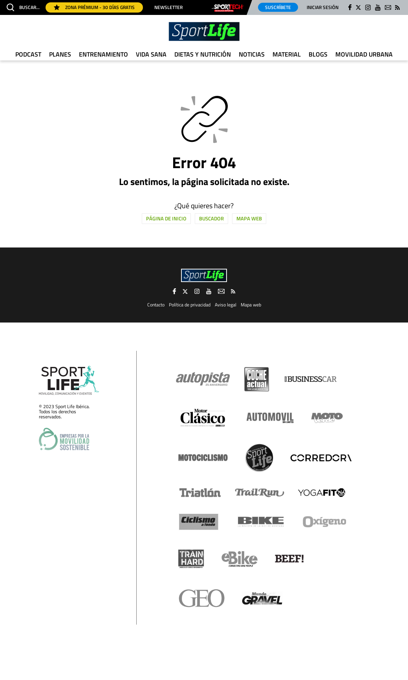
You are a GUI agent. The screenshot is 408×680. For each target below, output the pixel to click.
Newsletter (168, 7)
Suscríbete (278, 7)
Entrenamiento (103, 54)
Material (287, 54)
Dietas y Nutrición (202, 54)
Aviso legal (225, 304)
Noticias (252, 54)
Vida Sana (151, 54)
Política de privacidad (189, 304)
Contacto (156, 304)
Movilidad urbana (364, 54)
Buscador (211, 218)
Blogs (318, 54)
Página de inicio (166, 218)
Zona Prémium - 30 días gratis (94, 7)
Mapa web (249, 218)
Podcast (28, 54)
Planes (60, 54)
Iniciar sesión (322, 7)
